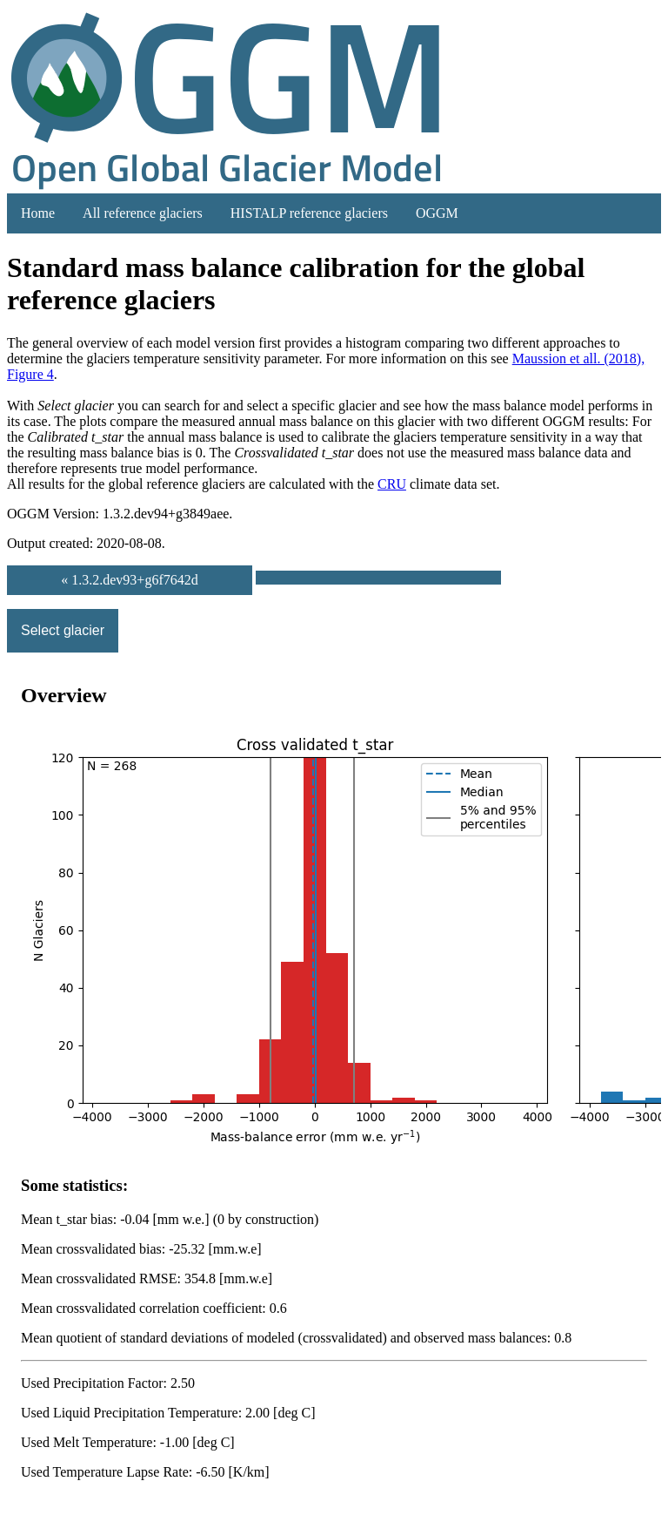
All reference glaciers (143, 213)
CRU (391, 484)
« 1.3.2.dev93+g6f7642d (129, 579)
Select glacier (62, 630)
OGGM (437, 213)
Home (38, 213)
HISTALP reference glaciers (309, 213)
